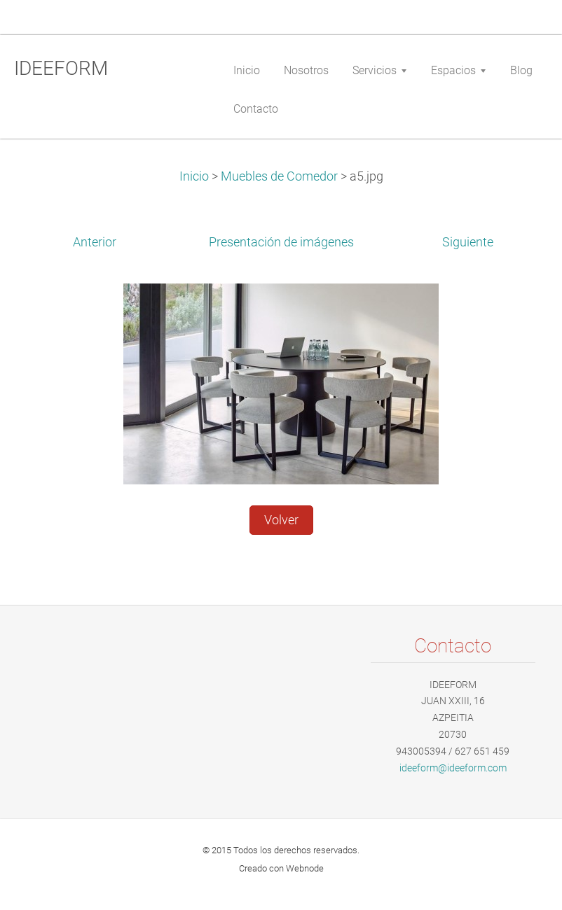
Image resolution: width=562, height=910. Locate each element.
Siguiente (467, 242)
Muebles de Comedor (279, 176)
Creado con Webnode (281, 868)
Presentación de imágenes (281, 242)
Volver (281, 520)
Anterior (94, 242)
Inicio (194, 176)
